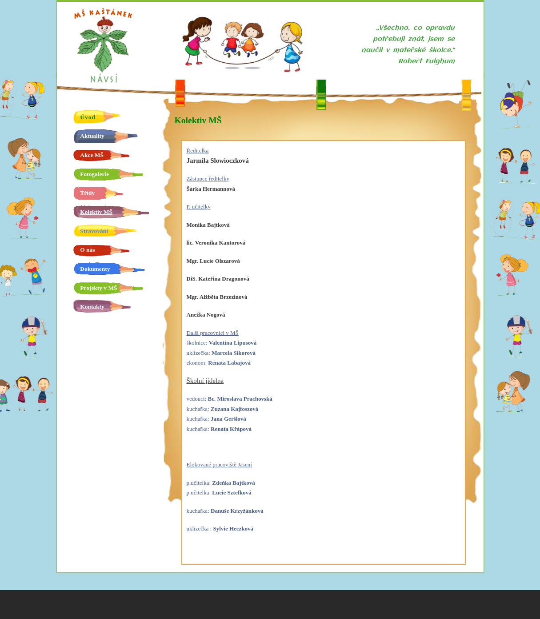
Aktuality (92, 136)
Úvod (88, 117)
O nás (87, 249)
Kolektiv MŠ (96, 212)
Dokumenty (95, 268)
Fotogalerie (94, 174)
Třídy (87, 192)
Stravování (94, 231)
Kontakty (92, 306)
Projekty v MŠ (98, 288)
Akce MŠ (92, 155)
